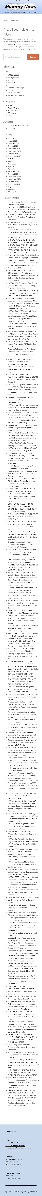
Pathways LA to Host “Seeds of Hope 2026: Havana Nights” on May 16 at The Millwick (23, 224)
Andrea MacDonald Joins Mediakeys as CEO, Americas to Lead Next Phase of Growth (23, 1054)
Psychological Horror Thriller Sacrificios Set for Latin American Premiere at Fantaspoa (23, 217)
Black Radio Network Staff (18, 126)
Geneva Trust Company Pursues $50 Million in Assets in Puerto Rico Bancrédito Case (22, 795)
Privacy (25, 1193)
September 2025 (14, 156)
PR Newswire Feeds (16, 95)
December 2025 (14, 149)
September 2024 (14, 184)
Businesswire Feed (15, 111)
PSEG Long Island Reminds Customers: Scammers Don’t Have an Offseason (23, 1047)
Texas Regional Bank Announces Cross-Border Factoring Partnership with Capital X (23, 900)
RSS (9, 116)
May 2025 (11, 166)
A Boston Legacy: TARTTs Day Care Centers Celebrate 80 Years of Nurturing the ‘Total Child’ (22, 361)
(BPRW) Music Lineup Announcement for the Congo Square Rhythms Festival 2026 (23, 427)
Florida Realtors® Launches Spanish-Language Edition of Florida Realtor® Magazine (22, 907)
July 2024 (11, 189)
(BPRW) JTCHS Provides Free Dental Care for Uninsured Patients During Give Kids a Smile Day (22, 285)
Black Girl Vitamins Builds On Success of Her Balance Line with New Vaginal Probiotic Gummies (22, 727)
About (19, 1193)
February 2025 (13, 171)
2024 (10, 106)
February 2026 (13, 144)
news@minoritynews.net (15, 1145)
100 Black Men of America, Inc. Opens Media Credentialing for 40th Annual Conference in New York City (23, 336)
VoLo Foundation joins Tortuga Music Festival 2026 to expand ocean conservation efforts (22, 318)
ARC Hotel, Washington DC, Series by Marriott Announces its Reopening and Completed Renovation (23, 1029)
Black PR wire (13, 108)
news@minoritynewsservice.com (18, 1148)
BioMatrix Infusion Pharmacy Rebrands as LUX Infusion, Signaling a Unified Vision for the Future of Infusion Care (23, 575)
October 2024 (13, 182)
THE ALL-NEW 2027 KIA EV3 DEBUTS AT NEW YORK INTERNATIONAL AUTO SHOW (23, 516)
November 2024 (14, 179)
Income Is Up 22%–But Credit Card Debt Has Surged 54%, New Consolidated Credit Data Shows (21, 643)
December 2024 (14, 177)
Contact (11, 85)
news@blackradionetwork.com (17, 1143)
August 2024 (13, 187)
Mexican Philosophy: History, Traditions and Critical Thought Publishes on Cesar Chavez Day (23, 628)
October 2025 (13, 154)
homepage (12, 44)
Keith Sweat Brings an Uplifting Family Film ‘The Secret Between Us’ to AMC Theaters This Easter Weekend (23, 636)
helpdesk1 (12, 128)
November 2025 (14, 151)
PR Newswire (13, 113)
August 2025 (13, 159)
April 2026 (11, 138)
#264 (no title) (13, 75)
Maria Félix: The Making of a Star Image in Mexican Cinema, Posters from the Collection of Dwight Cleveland (23, 293)
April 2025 (11, 169)
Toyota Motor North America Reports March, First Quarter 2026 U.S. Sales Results (22, 326)
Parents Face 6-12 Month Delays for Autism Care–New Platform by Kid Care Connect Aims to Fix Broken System (23, 209)
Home (10, 90)
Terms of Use (33, 1193)
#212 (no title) (13, 80)
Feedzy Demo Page (16, 88)
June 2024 (12, 192)
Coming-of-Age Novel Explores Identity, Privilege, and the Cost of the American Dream (23, 656)
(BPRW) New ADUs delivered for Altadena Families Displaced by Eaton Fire (22, 369)
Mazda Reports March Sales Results (22, 331)
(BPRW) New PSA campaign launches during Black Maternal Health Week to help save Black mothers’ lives (23, 407)
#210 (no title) (13, 78)
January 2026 (13, 146)
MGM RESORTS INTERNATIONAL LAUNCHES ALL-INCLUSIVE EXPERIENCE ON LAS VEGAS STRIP (22, 1072)
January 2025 (13, 174)
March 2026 (12, 141)
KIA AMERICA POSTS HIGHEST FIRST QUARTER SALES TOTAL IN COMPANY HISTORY (23, 567)
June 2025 (12, 164)
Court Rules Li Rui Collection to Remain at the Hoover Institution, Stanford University (21, 582)
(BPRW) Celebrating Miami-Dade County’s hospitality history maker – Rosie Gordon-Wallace (22, 826)
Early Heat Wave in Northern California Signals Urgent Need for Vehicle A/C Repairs (23, 696)
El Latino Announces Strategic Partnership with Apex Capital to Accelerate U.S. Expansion (20, 544)
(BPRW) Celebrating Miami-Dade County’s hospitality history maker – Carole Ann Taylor (22, 399)
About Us (11, 83)
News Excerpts (14, 93)
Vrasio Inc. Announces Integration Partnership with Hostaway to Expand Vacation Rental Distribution (22, 689)
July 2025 (11, 161)
